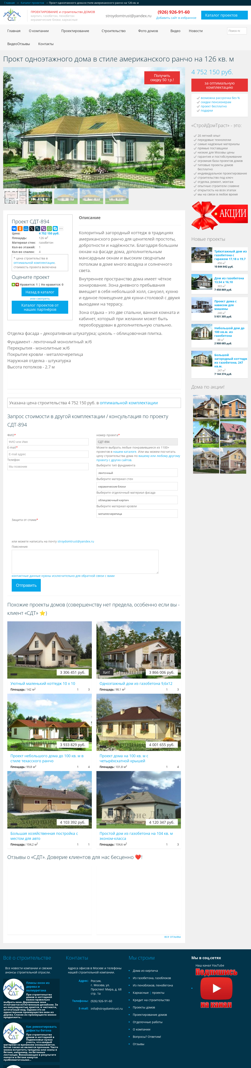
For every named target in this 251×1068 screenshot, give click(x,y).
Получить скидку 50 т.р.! (162, 78)
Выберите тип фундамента (115, 465)
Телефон (13, 460)
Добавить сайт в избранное (176, 18)
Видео (175, 31)
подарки (207, 110)
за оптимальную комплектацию (220, 85)
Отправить (26, 585)
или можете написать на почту (53, 541)
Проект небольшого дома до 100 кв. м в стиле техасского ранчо (46, 758)
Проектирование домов (150, 1015)
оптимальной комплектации (34, 263)
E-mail (12, 447)
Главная (13, 31)
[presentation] (43, 531)
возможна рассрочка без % (220, 98)
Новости (196, 31)
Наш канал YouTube (216, 976)
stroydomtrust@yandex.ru (128, 15)
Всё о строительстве (27, 957)
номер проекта (108, 435)
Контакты (46, 44)
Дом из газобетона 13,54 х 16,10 (229, 280)
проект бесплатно (214, 106)
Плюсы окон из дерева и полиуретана (38, 986)
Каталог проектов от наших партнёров (40, 307)
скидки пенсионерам (216, 102)
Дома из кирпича (145, 971)
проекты (158, 993)
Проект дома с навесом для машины (225, 305)
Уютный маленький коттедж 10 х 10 (42, 683)
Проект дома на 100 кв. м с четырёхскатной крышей (124, 758)
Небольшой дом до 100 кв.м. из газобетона (229, 332)
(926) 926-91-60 (101, 1001)
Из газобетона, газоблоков (152, 978)
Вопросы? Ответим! (147, 1037)
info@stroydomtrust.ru (107, 1009)
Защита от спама (25, 520)
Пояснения (20, 547)
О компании (141, 1029)
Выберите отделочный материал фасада (125, 492)
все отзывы (172, 937)
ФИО (11, 435)
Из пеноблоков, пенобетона (153, 985)
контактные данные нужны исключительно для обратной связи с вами (63, 576)
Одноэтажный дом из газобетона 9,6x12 (136, 683)
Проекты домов (144, 1007)
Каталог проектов (221, 15)
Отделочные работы (148, 1022)
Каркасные (141, 993)
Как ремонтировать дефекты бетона (41, 1028)
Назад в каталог (40, 291)
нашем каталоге (124, 452)
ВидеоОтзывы (18, 44)
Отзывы (138, 1044)
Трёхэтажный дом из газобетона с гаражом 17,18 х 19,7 (230, 255)
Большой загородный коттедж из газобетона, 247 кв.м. (230, 360)
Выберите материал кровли (116, 506)
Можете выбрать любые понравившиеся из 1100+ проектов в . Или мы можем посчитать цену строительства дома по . (138, 453)
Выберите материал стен (114, 479)
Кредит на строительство (151, 1000)
